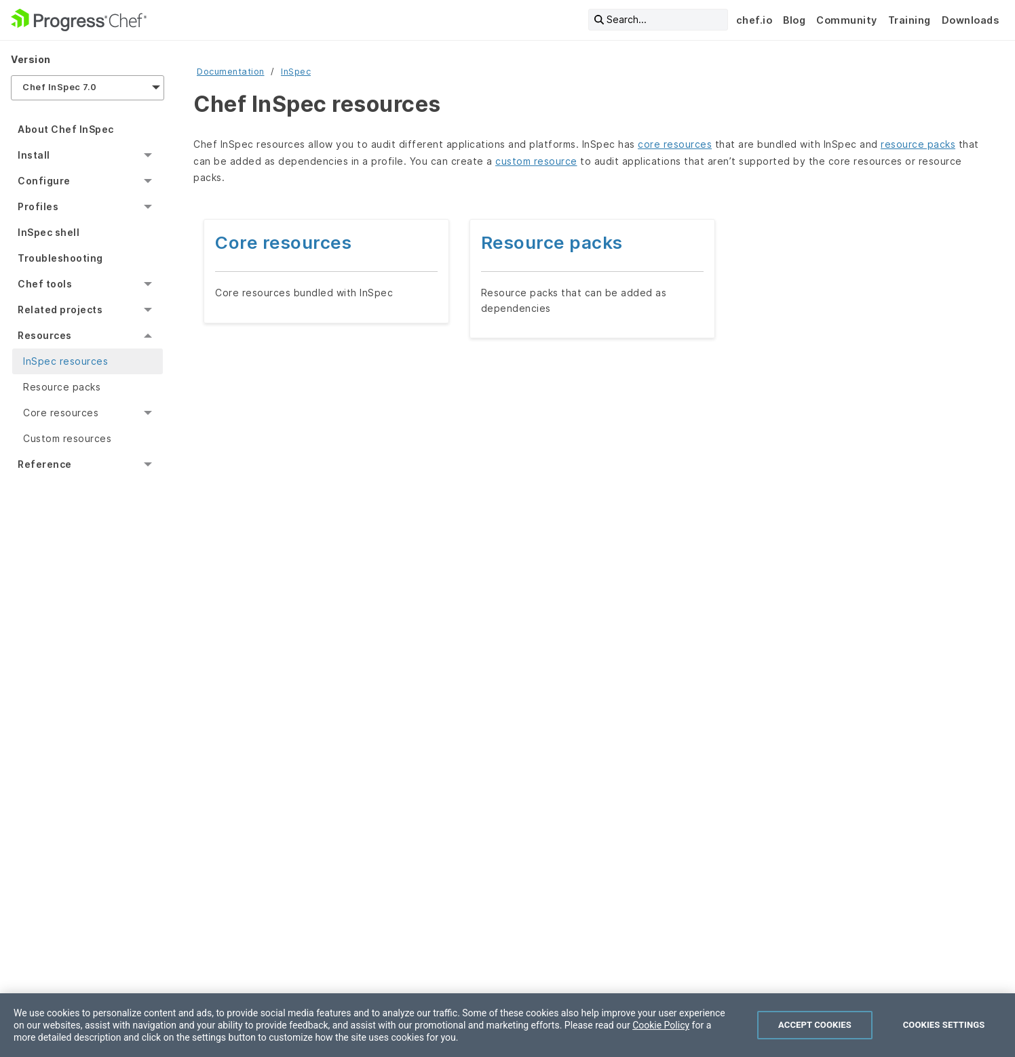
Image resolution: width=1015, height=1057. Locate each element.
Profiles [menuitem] (38, 206)
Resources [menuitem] (45, 335)
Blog (794, 20)
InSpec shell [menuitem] (48, 232)
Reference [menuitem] (45, 464)
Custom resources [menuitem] (67, 438)
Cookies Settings (944, 1025)
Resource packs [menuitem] (61, 387)
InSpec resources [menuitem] (65, 361)
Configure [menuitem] (44, 180)
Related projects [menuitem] (60, 309)
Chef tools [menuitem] (45, 284)
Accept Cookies (814, 1025)
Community (846, 20)
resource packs (918, 144)
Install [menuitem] (34, 155)
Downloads (970, 20)
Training (909, 20)
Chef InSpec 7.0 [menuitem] (59, 87)
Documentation (231, 71)
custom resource (536, 161)
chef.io (754, 20)
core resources (675, 144)
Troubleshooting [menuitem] (60, 258)
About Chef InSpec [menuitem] (66, 129)
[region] (507, 1025)
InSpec (296, 71)
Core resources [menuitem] (60, 412)
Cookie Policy (660, 1025)
